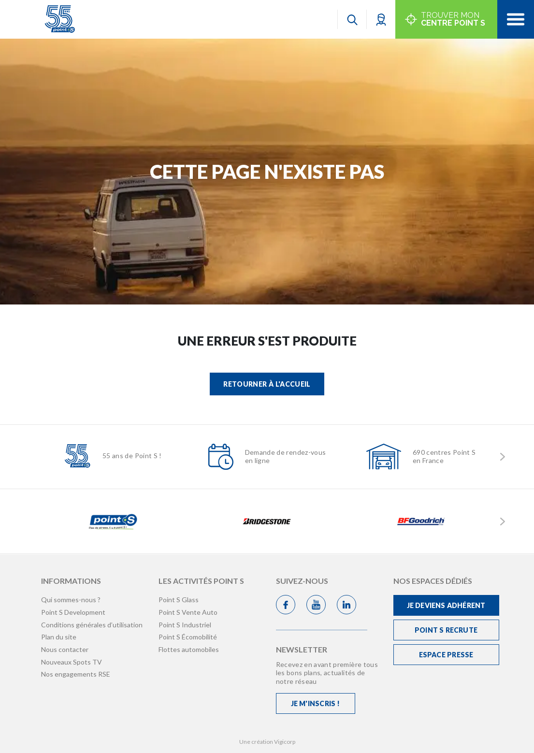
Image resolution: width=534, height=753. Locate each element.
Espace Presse (446, 655)
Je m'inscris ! (315, 703)
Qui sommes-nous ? (71, 599)
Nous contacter (64, 649)
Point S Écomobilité (188, 637)
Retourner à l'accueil (266, 384)
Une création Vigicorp (267, 741)
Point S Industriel (185, 625)
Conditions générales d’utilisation (92, 625)
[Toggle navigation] (515, 19)
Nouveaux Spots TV (71, 662)
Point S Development (73, 612)
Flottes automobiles (189, 649)
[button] (381, 19)
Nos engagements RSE (75, 674)
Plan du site (58, 637)
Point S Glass (179, 599)
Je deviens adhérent (446, 605)
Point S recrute (446, 630)
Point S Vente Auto (188, 612)
